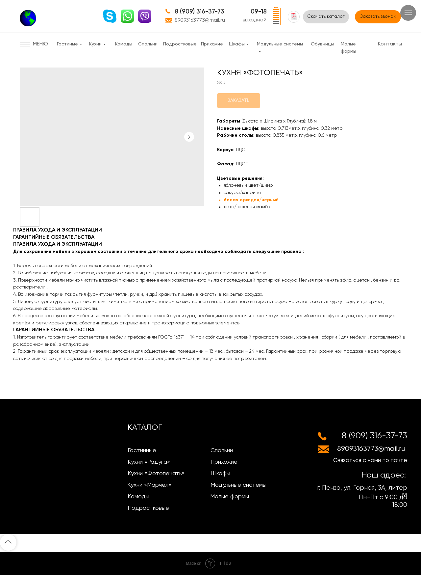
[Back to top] (8, 542)
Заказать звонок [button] (378, 16)
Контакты (390, 44)
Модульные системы (238, 485)
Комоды (123, 44)
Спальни (148, 44)
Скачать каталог (326, 16)
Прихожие (212, 44)
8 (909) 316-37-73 (199, 12)
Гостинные (142, 450)
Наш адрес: (383, 475)
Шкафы (237, 44)
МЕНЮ (40, 44)
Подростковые (180, 44)
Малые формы (229, 497)
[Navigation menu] (408, 13)
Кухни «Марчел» (149, 485)
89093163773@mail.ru (200, 20)
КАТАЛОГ (145, 427)
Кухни (95, 44)
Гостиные (67, 44)
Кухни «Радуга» (149, 462)
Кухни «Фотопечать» (156, 474)
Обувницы (322, 44)
